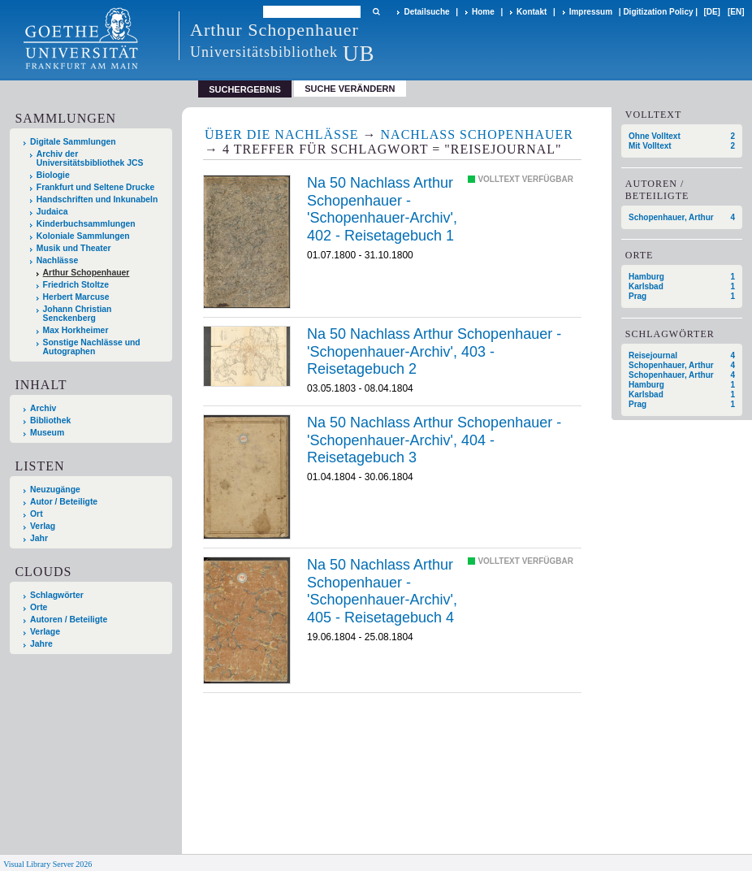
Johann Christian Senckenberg (77, 314)
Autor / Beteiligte (63, 501)
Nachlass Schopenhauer (477, 134)
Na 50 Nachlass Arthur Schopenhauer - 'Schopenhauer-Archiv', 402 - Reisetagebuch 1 (382, 209)
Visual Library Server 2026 (47, 864)
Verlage (45, 631)
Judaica (52, 211)
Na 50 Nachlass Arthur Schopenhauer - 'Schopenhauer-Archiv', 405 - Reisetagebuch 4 (382, 591)
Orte (38, 607)
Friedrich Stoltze (76, 284)
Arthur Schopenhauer (86, 272)
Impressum (590, 11)
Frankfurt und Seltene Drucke (96, 187)
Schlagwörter (57, 595)
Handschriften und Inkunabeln (97, 199)
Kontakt (531, 11)
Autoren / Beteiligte (68, 619)
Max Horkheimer (76, 330)
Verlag (42, 526)
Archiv (43, 408)
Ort (36, 513)
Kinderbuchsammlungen (86, 223)
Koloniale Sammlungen (83, 236)
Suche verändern (350, 88)
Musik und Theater (74, 248)
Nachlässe (57, 260)
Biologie (53, 175)
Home (483, 11)
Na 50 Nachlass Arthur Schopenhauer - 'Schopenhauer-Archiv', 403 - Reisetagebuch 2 (434, 351)
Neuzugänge (55, 489)
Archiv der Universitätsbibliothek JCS (90, 158)
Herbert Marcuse (76, 296)
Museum (47, 432)
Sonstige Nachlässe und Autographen (91, 347)
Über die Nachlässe (282, 134)
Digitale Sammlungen (73, 141)
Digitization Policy (658, 11)
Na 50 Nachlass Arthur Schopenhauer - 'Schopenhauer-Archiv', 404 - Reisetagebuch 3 (434, 440)
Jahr (39, 538)
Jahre (41, 643)
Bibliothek (50, 420)
